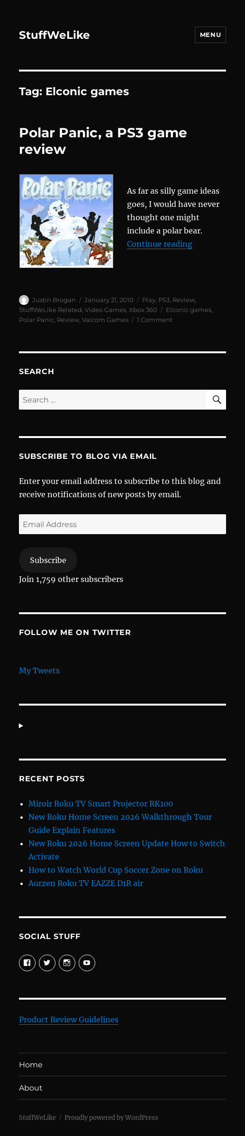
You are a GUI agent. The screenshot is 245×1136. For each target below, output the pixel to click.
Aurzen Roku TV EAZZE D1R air (85, 883)
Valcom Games (105, 319)
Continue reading (159, 244)
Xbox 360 (143, 309)
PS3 (164, 300)
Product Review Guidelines (68, 1019)
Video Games (105, 309)
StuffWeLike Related (50, 309)
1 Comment (154, 319)
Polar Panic (36, 319)
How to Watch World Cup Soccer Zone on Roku (115, 870)
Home (31, 1064)
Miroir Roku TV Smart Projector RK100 (100, 803)
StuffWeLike (54, 35)
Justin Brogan (54, 300)
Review (183, 300)
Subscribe (48, 560)
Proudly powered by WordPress (111, 1118)
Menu (210, 34)
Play (148, 300)
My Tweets (39, 670)
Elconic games (188, 309)
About (31, 1087)
